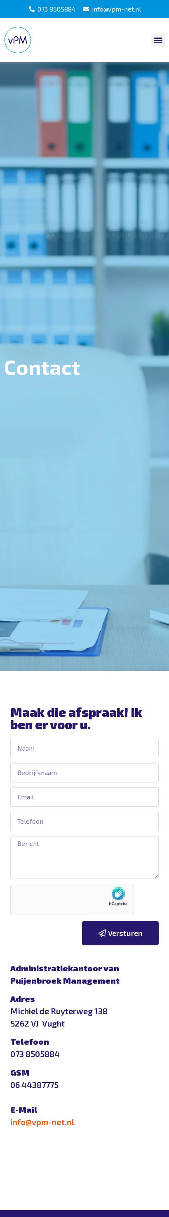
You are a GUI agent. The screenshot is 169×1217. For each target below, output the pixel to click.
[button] (158, 40)
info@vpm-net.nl (42, 1122)
